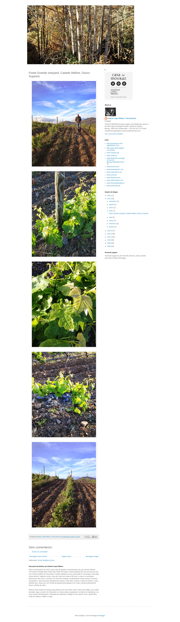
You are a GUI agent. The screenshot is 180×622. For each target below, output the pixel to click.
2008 (109, 246)
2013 (109, 231)
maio (111, 211)
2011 (109, 237)
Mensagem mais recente (38, 556)
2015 (109, 196)
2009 (109, 243)
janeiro (111, 227)
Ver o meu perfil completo (114, 134)
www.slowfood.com (113, 177)
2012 (109, 234)
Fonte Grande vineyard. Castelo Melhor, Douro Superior (129, 213)
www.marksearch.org (114, 172)
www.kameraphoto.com (115, 169)
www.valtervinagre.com (115, 180)
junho (111, 208)
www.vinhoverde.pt (113, 186)
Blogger (102, 616)
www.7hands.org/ (113, 153)
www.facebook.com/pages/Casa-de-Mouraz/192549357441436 (116, 161)
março (111, 220)
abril (111, 217)
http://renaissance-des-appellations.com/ (115, 144)
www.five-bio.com (113, 167)
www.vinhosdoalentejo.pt (115, 183)
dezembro (113, 201)
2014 (109, 199)
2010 (109, 240)
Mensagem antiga (92, 556)
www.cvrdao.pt (112, 155)
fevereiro (112, 224)
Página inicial (66, 556)
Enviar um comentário (40, 552)
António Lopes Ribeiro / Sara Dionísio (121, 118)
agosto (111, 204)
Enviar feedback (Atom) (46, 560)
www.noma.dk (112, 175)
